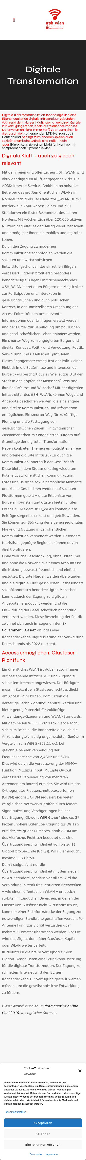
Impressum (52, 1154)
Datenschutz (37, 1154)
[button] (80, 1071)
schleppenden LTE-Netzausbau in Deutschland (38, 135)
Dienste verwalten (16, 1112)
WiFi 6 (45, 817)
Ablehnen (43, 1134)
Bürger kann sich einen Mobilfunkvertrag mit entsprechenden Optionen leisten (38, 146)
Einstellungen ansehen (43, 1144)
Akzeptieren (43, 1123)
